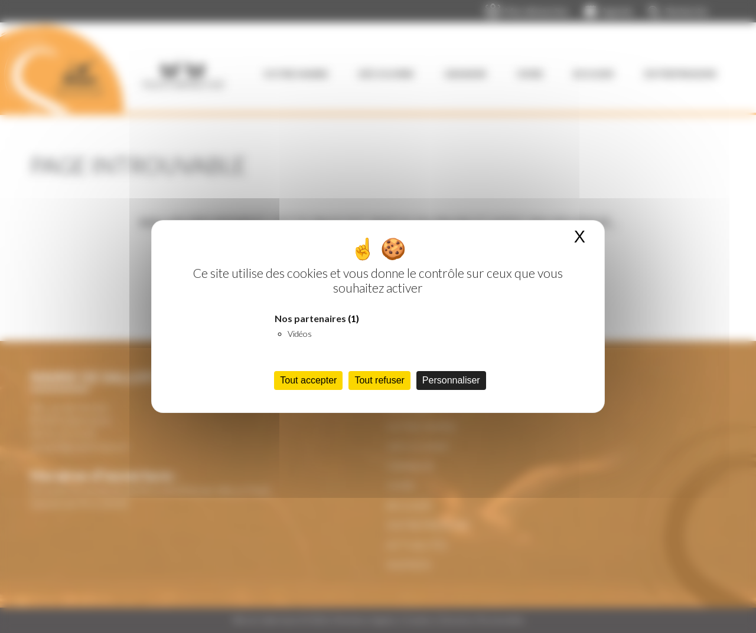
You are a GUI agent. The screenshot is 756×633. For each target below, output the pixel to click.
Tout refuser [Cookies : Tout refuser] (379, 380)
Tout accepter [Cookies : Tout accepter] (308, 380)
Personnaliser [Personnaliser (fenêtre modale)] (451, 380)
